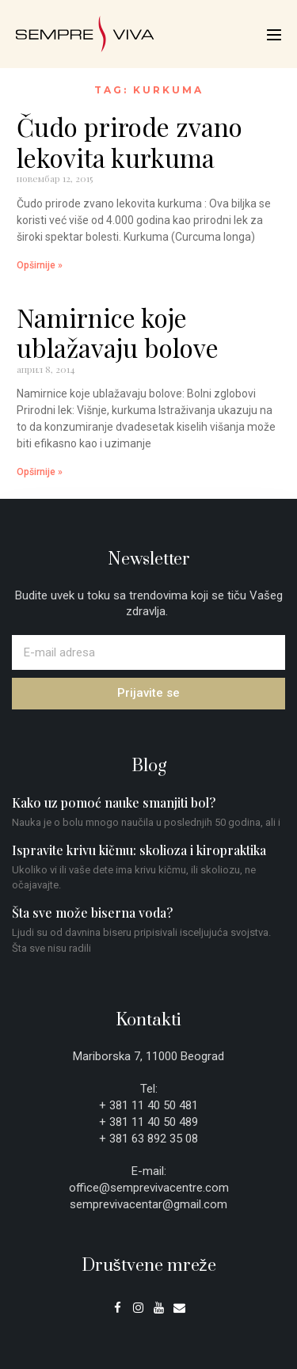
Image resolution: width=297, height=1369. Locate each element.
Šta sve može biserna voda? (92, 912)
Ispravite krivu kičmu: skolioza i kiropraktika (139, 850)
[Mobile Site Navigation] (274, 35)
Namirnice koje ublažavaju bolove (118, 332)
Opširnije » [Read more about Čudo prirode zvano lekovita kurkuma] (40, 265)
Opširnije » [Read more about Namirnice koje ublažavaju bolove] (40, 471)
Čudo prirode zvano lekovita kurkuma (129, 141)
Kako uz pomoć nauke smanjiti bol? (113, 802)
